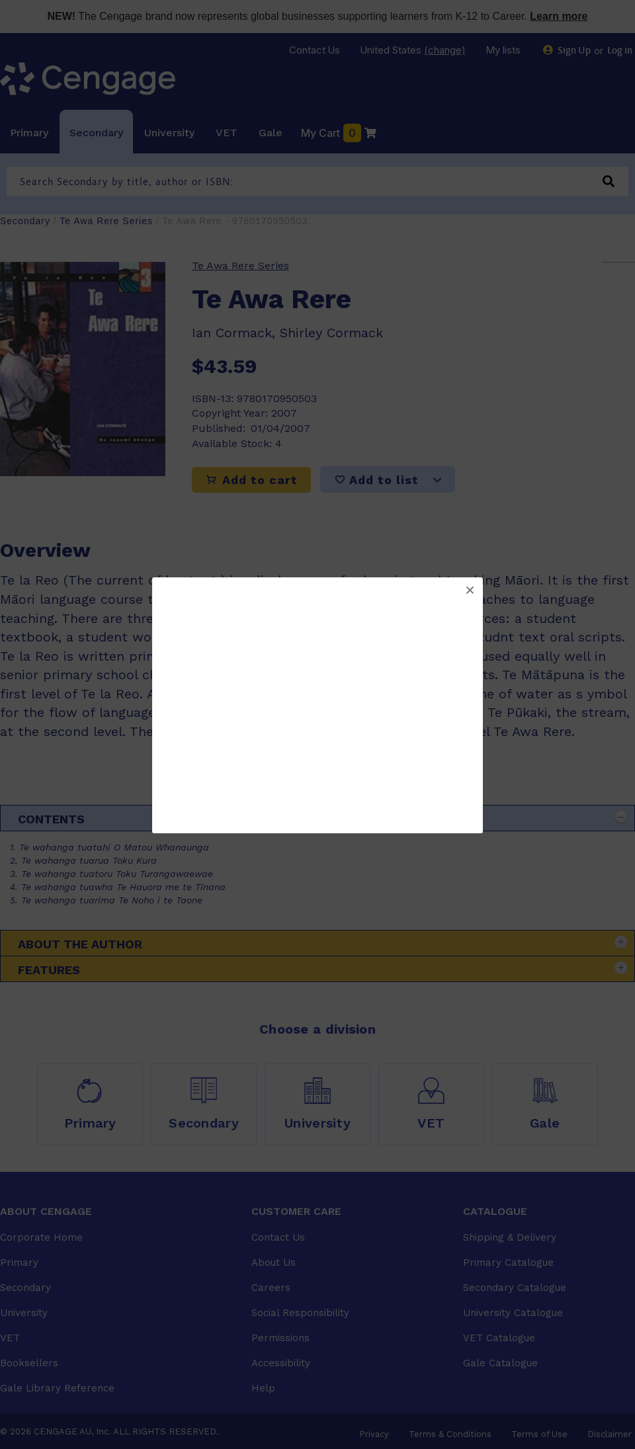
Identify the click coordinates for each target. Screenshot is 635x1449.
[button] (469, 590)
